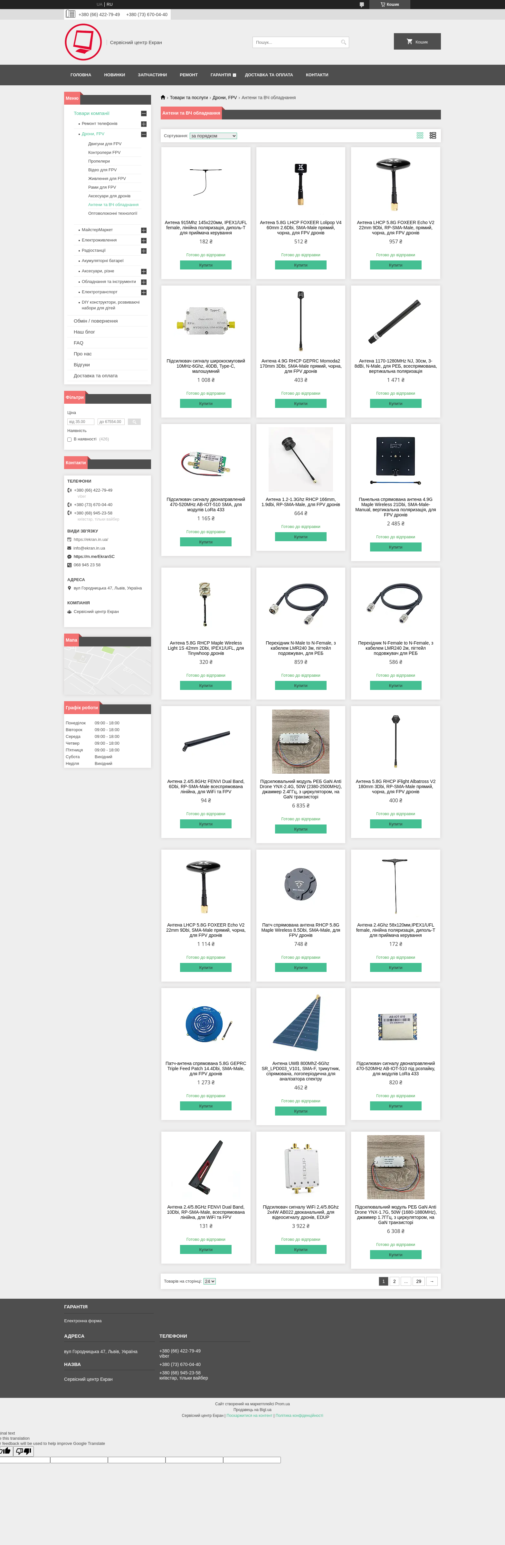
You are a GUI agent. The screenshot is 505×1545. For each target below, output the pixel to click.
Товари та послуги (189, 97)
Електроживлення (99, 240)
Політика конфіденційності (299, 1415)
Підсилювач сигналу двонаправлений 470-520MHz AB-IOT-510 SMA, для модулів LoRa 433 (206, 504)
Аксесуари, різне (98, 270)
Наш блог (84, 331)
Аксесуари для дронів (109, 195)
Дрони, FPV (225, 97)
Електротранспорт (100, 291)
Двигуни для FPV (104, 143)
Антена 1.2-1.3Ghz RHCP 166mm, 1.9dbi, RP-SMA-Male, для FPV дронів (301, 502)
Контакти (317, 74)
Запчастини (152, 74)
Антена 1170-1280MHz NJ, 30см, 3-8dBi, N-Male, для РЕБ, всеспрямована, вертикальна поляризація (396, 366)
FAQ (78, 342)
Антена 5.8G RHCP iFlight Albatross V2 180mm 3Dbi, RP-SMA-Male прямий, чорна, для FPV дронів (396, 786)
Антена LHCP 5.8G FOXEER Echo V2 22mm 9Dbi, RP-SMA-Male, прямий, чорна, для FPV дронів (395, 227)
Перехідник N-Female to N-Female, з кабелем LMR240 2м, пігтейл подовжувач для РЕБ (396, 648)
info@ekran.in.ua (89, 548)
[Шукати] (343, 42)
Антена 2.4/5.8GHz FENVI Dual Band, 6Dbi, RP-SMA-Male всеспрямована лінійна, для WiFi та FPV (205, 786)
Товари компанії (92, 113)
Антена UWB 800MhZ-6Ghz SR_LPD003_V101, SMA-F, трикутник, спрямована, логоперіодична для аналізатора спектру (301, 1071)
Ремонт (189, 74)
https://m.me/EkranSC (94, 556)
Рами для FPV (102, 187)
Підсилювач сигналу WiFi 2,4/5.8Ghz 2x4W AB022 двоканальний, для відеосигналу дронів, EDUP (301, 1212)
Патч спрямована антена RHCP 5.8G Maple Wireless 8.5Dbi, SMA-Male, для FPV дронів (301, 930)
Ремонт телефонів (100, 123)
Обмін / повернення (96, 321)
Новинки (114, 74)
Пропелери (99, 161)
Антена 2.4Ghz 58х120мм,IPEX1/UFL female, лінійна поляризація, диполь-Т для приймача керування (395, 930)
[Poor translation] (23, 1451)
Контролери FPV (104, 152)
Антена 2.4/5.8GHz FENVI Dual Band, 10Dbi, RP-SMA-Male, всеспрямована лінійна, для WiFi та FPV (206, 1212)
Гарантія (221, 74)
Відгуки (82, 364)
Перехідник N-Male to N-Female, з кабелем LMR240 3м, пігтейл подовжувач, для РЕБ (301, 648)
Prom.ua (282, 1404)
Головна (81, 74)
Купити (206, 265)
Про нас (83, 353)
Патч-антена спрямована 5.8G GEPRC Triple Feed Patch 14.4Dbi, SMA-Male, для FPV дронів (206, 1068)
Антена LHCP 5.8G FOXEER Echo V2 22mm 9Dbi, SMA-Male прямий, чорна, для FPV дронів (206, 930)
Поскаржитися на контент (249, 1415)
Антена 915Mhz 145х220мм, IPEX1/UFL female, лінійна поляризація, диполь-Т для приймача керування (206, 227)
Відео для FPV (102, 169)
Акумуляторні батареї (103, 260)
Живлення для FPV (107, 178)
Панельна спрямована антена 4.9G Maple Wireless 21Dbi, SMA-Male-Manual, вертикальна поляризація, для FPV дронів (395, 507)
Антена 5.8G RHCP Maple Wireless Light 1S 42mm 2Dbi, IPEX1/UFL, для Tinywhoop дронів (206, 648)
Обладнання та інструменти (109, 281)
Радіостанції (94, 250)
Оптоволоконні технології (112, 213)
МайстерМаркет (97, 229)
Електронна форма (82, 1320)
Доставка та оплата (269, 74)
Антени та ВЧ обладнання (113, 204)
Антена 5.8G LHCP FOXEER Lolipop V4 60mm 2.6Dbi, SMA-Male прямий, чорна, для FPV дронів (300, 227)
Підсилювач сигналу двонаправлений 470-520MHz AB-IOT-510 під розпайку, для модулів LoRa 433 (395, 1068)
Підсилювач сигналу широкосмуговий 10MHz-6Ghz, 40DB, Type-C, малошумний (206, 366)
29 (418, 1281)
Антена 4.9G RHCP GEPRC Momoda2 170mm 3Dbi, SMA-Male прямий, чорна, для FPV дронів (301, 366)
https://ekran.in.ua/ (91, 539)
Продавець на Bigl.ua (252, 1410)
